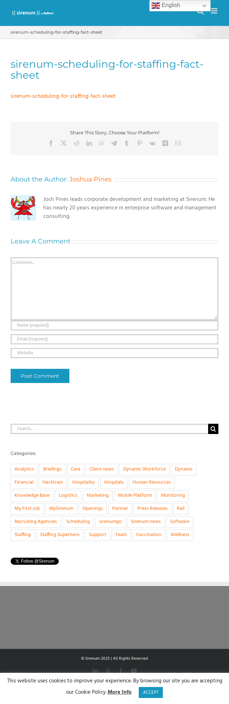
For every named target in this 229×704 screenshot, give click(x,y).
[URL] (114, 353)
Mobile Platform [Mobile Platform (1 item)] (135, 495)
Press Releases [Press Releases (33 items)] (152, 509)
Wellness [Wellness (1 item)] (180, 535)
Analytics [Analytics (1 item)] (24, 469)
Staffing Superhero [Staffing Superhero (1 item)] (60, 535)
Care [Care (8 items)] (75, 469)
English (165, 5)
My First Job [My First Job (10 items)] (27, 509)
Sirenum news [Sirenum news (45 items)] (146, 522)
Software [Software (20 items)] (179, 522)
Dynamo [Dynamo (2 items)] (184, 469)
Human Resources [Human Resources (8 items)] (152, 482)
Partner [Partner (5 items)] (120, 509)
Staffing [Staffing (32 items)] (23, 535)
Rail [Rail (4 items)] (180, 509)
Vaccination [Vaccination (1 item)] (148, 535)
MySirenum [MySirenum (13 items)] (61, 509)
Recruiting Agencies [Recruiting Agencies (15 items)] (36, 522)
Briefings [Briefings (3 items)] (52, 469)
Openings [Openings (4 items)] (92, 509)
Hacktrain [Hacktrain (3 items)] (52, 482)
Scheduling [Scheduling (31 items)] (78, 522)
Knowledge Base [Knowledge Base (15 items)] (32, 495)
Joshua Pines (90, 179)
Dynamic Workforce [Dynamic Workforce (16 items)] (144, 469)
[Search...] (109, 429)
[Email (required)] (114, 339)
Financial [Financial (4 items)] (24, 482)
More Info (120, 692)
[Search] (213, 429)
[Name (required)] (114, 325)
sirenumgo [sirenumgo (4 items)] (110, 522)
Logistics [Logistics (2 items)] (68, 495)
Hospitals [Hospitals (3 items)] (114, 482)
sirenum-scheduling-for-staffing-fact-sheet (63, 96)
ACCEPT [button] (151, 692)
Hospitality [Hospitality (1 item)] (83, 482)
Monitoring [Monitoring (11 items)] (173, 495)
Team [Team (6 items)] (121, 535)
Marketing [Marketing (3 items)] (98, 495)
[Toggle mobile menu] (214, 11)
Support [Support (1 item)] (97, 535)
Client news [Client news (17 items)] (102, 469)
